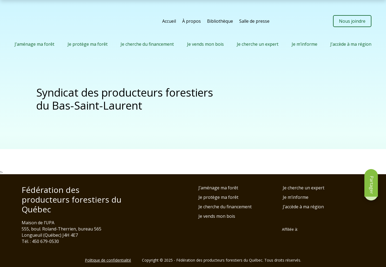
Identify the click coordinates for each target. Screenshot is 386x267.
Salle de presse (254, 21)
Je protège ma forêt (88, 44)
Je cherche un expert (257, 44)
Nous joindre (352, 21)
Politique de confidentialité (108, 260)
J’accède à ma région (350, 44)
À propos (191, 21)
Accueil (169, 21)
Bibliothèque (220, 21)
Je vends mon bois (205, 44)
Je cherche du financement (147, 44)
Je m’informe (304, 44)
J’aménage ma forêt (34, 44)
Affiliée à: (290, 229)
